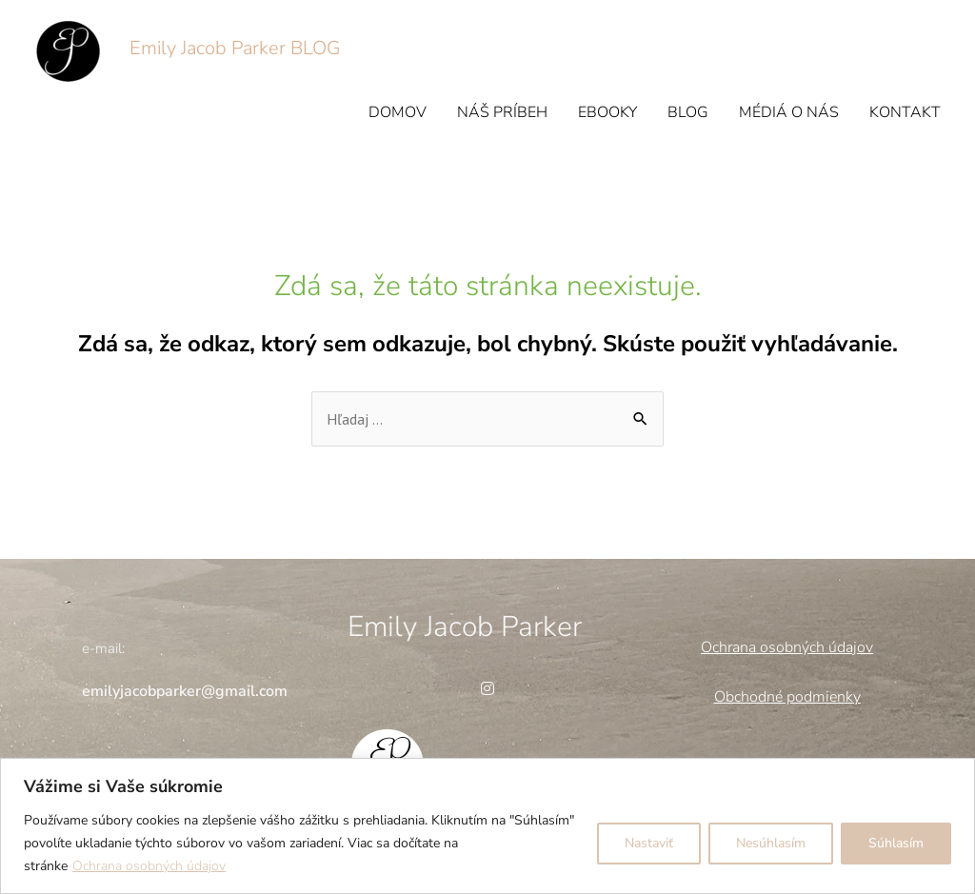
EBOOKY (607, 112)
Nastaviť (649, 843)
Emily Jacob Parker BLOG (234, 48)
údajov (849, 647)
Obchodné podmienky (787, 696)
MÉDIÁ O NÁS (789, 112)
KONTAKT (905, 112)
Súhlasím (896, 843)
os (766, 647)
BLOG (687, 112)
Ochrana (728, 647)
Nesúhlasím (771, 843)
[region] (487, 826)
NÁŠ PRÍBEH (502, 112)
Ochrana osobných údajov (149, 866)
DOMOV (397, 112)
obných (800, 647)
